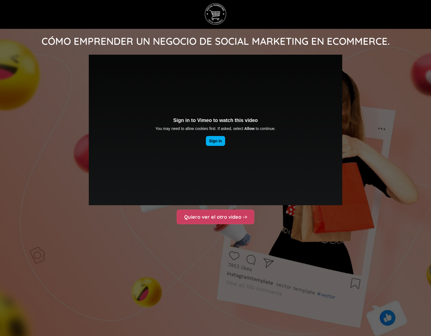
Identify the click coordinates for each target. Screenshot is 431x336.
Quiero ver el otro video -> (215, 217)
